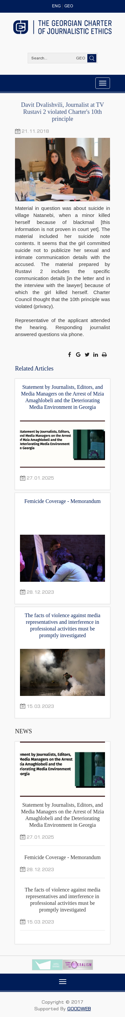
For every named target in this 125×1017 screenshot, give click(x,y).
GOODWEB (79, 1008)
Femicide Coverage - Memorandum (62, 501)
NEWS (23, 731)
